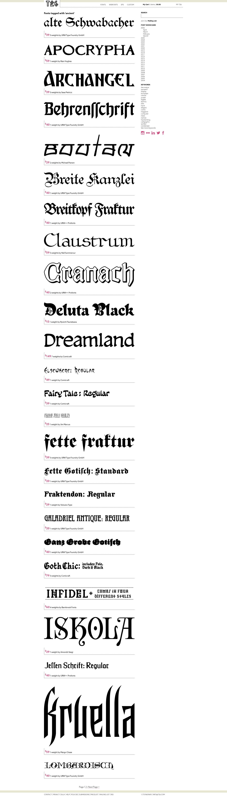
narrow (143, 118)
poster (143, 98)
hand (143, 106)
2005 (143, 78)
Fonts (103, 5)
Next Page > (93, 787)
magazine (144, 112)
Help (68, 794)
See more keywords (148, 128)
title (142, 104)
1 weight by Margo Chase (58, 752)
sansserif (144, 89)
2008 (143, 72)
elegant (144, 108)
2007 (143, 74)
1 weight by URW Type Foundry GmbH (64, 125)
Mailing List (104, 794)
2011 (143, 66)
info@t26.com (159, 794)
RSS (112, 794)
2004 (143, 80)
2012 (143, 64)
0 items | (152, 4)
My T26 (179, 4)
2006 (143, 76)
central (143, 96)
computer (144, 114)
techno (143, 102)
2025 (143, 38)
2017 (143, 54)
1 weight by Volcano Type (58, 505)
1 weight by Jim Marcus (57, 424)
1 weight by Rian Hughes (58, 61)
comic (143, 110)
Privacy (56, 794)
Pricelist (94, 794)
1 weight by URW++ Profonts (60, 223)
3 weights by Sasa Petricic (58, 92)
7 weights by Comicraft (58, 356)
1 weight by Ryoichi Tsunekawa (61, 322)
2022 (143, 44)
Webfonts (113, 5)
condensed (145, 126)
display (143, 91)
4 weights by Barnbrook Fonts (60, 607)
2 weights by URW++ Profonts (60, 293)
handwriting (145, 120)
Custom (130, 5)
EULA (63, 794)
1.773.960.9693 (146, 794)
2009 (143, 70)
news (143, 116)
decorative (145, 87)
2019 (143, 50)
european (144, 93)
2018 (143, 52)
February (146, 34)
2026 (143, 28)
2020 (143, 48)
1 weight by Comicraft (57, 380)
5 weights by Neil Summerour (60, 253)
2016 (143, 56)
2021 (143, 46)
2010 (143, 68)
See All (145, 36)
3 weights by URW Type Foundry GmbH (64, 35)
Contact (48, 794)
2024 (143, 40)
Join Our (149, 21)
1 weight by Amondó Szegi (59, 652)
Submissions (84, 794)
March (145, 32)
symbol (143, 124)
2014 (143, 60)
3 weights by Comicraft (57, 576)
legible (143, 100)
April (145, 30)
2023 (143, 42)
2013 (143, 62)
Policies (74, 794)
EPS (122, 5)
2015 (143, 58)
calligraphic (145, 122)
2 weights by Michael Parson (60, 163)
